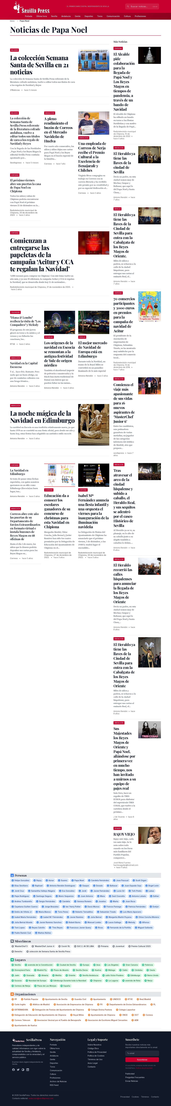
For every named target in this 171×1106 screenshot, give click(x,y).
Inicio (12, 21)
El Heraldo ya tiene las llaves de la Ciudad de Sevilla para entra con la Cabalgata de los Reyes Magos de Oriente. (124, 235)
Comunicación (113, 16)
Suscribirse (142, 1060)
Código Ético (93, 1048)
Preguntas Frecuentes (135, 1077)
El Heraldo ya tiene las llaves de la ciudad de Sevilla (124, 162)
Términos (145, 1097)
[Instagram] (23, 1069)
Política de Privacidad (97, 1052)
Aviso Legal (92, 1063)
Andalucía (66, 16)
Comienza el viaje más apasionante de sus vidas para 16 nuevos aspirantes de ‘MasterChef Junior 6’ (124, 403)
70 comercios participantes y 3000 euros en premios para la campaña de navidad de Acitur (124, 314)
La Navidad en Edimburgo (19, 472)
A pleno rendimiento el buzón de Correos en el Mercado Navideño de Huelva (58, 129)
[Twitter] (18, 1069)
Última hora (41, 16)
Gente (77, 16)
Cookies (135, 1097)
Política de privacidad (144, 1068)
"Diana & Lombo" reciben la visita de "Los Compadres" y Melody (25, 321)
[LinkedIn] (27, 1069)
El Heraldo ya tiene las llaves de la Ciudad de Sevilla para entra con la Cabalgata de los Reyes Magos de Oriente (124, 665)
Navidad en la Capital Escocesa (24, 365)
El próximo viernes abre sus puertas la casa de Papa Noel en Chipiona (25, 185)
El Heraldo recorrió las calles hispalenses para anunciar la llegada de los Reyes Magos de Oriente (124, 583)
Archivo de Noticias (58, 1081)
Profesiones (140, 16)
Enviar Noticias (131, 1081)
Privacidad (125, 1097)
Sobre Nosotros (94, 1045)
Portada (28, 16)
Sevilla (54, 16)
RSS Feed (54, 1085)
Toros (99, 16)
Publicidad (129, 1074)
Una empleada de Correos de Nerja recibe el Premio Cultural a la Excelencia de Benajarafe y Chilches (92, 157)
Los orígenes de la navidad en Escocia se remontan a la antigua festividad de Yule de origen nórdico (59, 353)
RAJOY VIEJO (124, 834)
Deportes (89, 16)
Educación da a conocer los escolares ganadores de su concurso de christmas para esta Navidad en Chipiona (57, 511)
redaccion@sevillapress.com (40, 1098)
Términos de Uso (95, 1059)
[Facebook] (13, 1069)
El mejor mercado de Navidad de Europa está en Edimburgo (92, 349)
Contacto (92, 1067)
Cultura (127, 16)
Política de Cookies (96, 1056)
